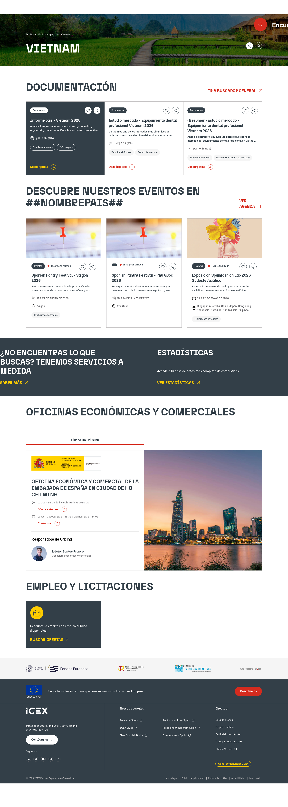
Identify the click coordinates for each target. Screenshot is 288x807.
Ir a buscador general (232, 91)
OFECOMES (170, 69)
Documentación (34, 69)
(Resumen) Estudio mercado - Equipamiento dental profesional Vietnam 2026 (215, 126)
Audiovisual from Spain (177, 720)
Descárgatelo (39, 167)
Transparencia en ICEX (228, 741)
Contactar (45, 523)
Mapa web (254, 778)
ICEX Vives (127, 728)
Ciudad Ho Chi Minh (85, 440)
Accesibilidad (238, 778)
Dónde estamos (48, 509)
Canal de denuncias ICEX (233, 764)
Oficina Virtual (224, 749)
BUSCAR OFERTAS (47, 640)
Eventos (104, 69)
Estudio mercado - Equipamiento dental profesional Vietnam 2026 (143, 123)
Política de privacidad (193, 778)
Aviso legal (172, 778)
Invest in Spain (129, 720)
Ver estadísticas (176, 383)
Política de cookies (218, 778)
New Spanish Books (132, 735)
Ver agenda (247, 204)
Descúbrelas (248, 691)
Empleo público (224, 727)
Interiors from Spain (175, 735)
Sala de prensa (224, 720)
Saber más (11, 383)
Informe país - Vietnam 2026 (55, 121)
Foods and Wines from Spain (180, 728)
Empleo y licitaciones (248, 69)
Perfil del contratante (227, 734)
